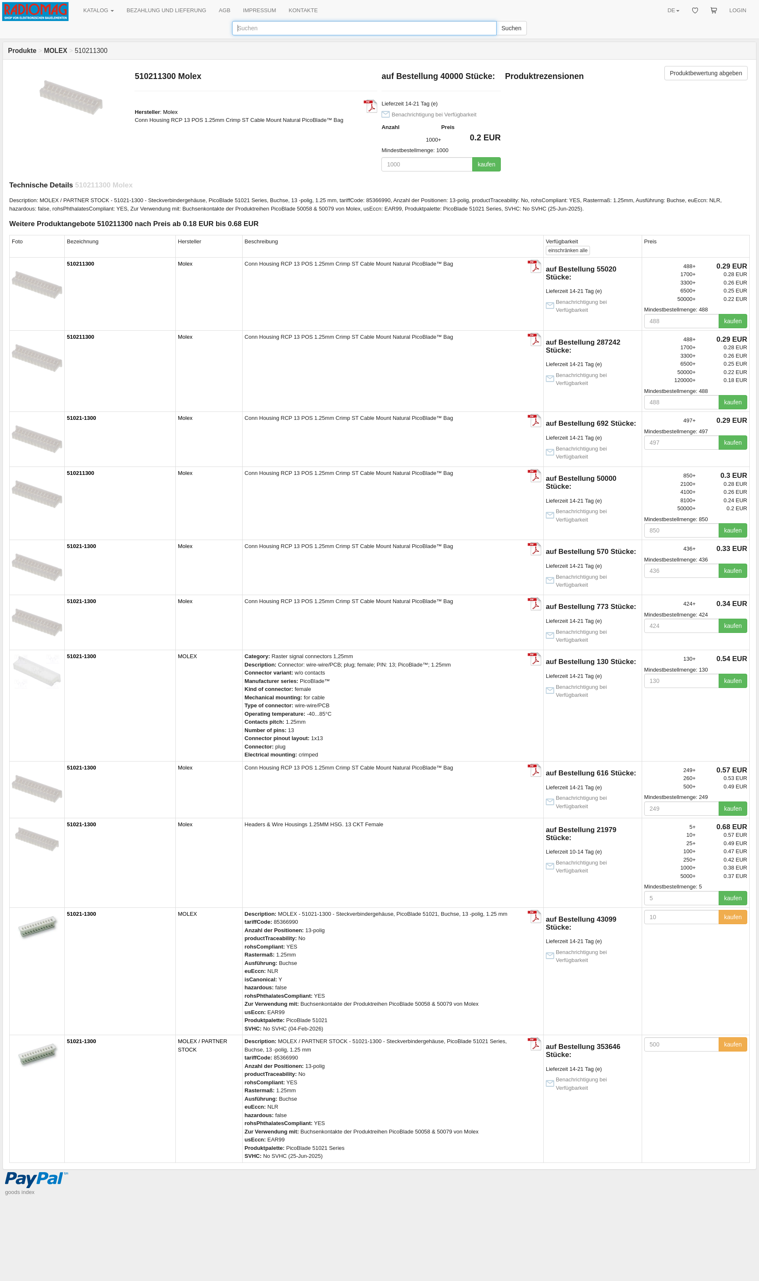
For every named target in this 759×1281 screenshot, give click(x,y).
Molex (170, 112)
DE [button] (673, 10)
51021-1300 (81, 418)
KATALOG (98, 10)
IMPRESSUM (259, 10)
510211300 (80, 264)
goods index (19, 1192)
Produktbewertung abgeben (706, 73)
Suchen (511, 28)
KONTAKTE (303, 10)
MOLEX (187, 656)
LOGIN (738, 10)
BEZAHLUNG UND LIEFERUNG (166, 10)
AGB (224, 10)
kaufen (486, 164)
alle (567, 250)
